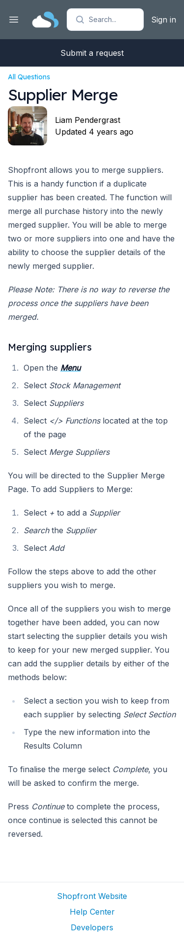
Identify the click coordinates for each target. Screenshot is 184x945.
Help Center (92, 912)
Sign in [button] (163, 19)
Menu (70, 368)
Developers (92, 927)
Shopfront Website (92, 896)
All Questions (29, 76)
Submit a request (92, 53)
